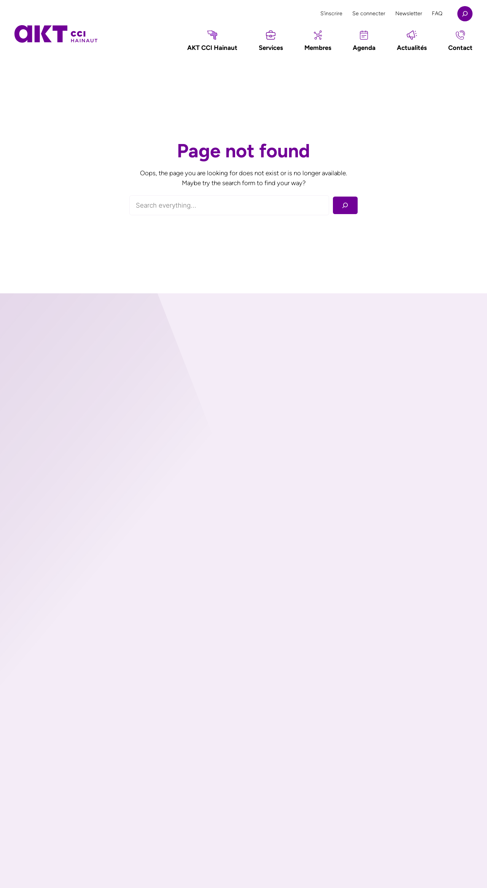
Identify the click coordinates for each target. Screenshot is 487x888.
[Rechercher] (345, 205)
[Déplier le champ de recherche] (465, 13)
